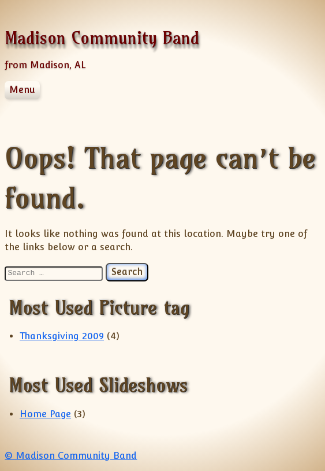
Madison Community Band (102, 38)
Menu (22, 89)
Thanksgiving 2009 (62, 336)
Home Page (45, 414)
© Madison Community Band (71, 455)
